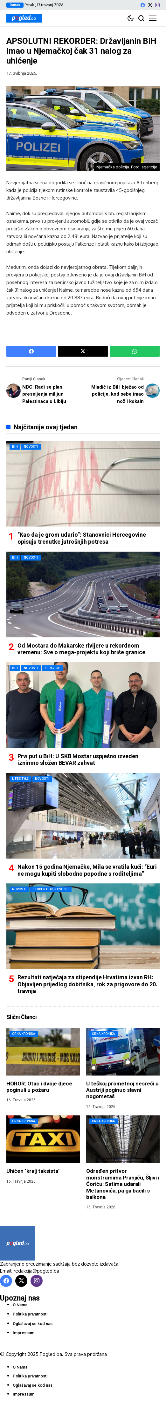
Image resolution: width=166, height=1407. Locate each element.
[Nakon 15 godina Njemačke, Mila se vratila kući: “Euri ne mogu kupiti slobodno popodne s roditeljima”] (83, 816)
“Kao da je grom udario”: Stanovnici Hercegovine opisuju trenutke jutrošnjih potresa (81, 538)
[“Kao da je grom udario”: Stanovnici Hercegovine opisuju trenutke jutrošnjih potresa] (83, 484)
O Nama (20, 1304)
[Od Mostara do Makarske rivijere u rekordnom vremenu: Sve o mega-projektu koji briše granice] (83, 594)
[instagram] (157, 5)
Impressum (23, 1332)
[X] (150, 5)
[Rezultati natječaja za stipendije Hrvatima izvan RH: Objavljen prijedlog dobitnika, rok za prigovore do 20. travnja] (83, 926)
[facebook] (143, 5)
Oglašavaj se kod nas (32, 1323)
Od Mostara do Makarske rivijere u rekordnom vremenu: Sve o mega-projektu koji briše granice (81, 649)
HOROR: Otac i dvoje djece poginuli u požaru (39, 1086)
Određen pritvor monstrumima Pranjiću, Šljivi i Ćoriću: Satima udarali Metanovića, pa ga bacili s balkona (122, 1184)
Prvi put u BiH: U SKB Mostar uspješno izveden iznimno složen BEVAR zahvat (77, 759)
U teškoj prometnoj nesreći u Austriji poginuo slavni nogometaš (122, 1090)
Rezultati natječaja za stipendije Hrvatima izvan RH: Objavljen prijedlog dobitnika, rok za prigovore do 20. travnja (87, 984)
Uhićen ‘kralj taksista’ (32, 1171)
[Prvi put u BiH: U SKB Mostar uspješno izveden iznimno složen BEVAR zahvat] (83, 705)
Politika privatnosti (30, 1314)
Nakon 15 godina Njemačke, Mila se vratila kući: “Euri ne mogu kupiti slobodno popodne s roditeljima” (87, 870)
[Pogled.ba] (24, 18)
